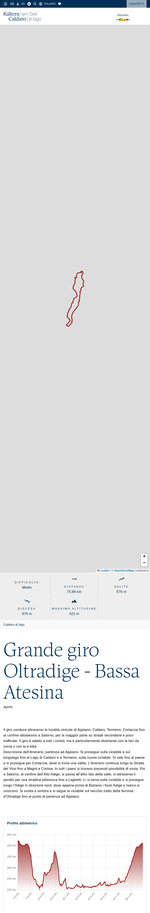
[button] (144, 557)
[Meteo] (5, 4)
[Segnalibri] (59, 4)
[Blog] (29, 4)
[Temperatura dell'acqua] (12, 4)
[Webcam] (18, 4)
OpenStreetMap (124, 570)
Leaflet (103, 570)
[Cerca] (34, 3)
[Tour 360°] (23, 4)
